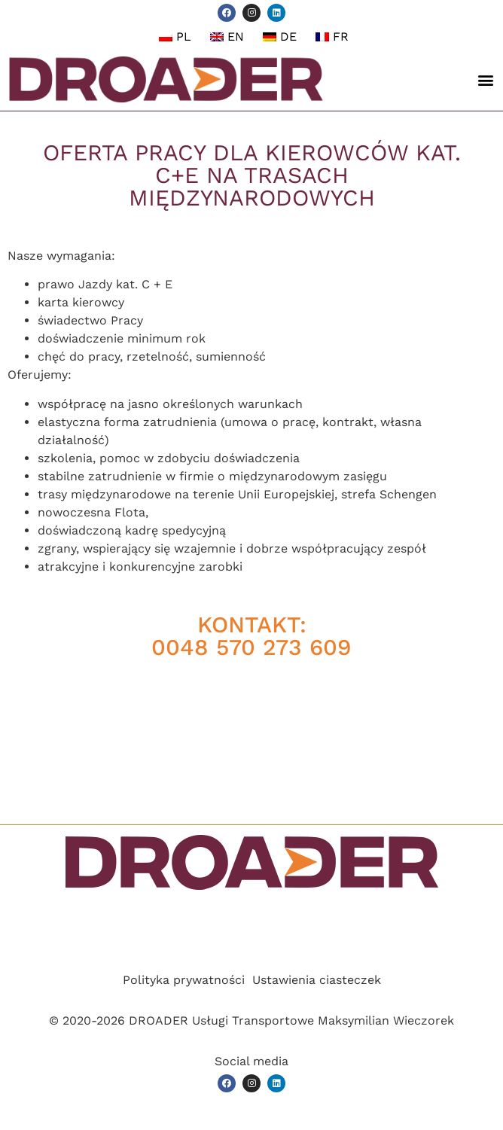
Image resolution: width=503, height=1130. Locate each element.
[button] (485, 79)
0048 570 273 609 (251, 647)
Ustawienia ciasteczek (316, 980)
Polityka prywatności (184, 980)
